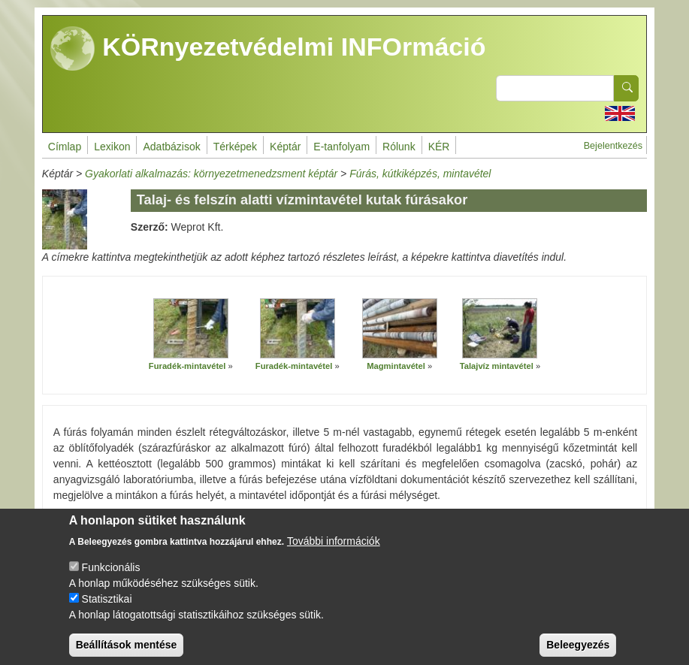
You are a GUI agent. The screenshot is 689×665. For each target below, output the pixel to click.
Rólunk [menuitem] (399, 147)
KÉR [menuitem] (439, 147)
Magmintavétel (396, 365)
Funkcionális (111, 580)
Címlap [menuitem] (64, 147)
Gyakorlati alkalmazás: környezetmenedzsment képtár (211, 174)
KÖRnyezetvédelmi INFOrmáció (268, 48)
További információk (333, 554)
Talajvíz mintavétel (496, 365)
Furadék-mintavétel (187, 365)
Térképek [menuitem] (235, 147)
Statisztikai (107, 612)
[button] (190, 329)
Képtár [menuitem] (285, 147)
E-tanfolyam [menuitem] (341, 147)
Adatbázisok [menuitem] (171, 147)
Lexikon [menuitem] (112, 147)
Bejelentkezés (613, 146)
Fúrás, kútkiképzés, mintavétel (420, 174)
